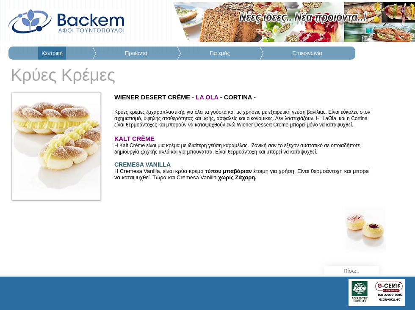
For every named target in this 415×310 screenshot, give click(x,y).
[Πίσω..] (351, 271)
